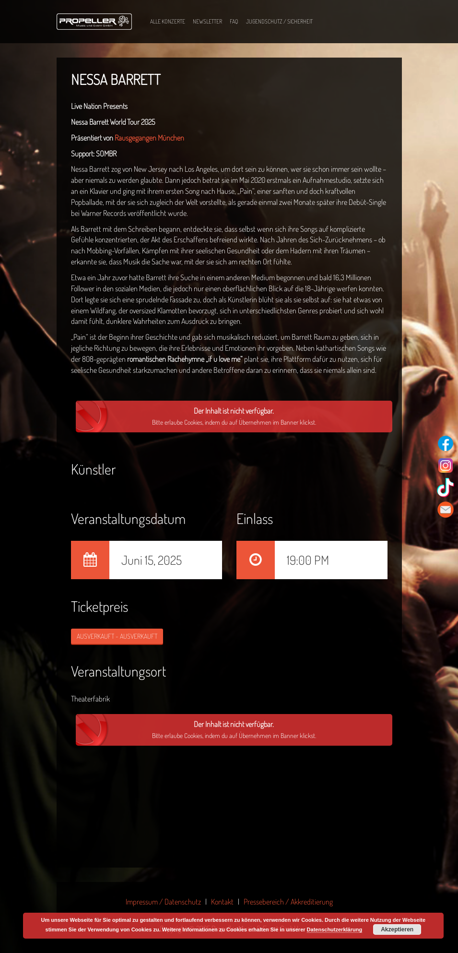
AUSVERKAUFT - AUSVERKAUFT (117, 636)
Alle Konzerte (167, 21)
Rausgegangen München (149, 138)
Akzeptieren (397, 929)
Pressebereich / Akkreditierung (288, 901)
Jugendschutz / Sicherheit (279, 21)
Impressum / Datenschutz (163, 901)
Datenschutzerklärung (335, 929)
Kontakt (222, 901)
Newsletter (207, 21)
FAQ (234, 21)
